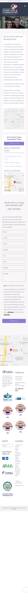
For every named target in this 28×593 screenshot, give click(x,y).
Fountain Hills (17, 474)
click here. (10, 312)
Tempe (17, 458)
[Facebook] (3, 458)
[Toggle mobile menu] (25, 6)
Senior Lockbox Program (12, 162)
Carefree (17, 472)
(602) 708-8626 (17, 1)
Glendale (17, 471)
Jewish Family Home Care (17, 449)
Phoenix (17, 452)
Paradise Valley (17, 456)
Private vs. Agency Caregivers (13, 166)
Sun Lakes (17, 469)
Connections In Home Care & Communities (19, 378)
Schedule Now (14, 143)
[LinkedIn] (7, 458)
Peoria (17, 466)
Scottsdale (17, 454)
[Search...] (7, 445)
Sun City (17, 468)
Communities (17, 445)
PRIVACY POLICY (19, 485)
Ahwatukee (17, 461)
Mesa (16, 465)
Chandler (17, 463)
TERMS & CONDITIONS (18, 482)
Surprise (17, 460)
